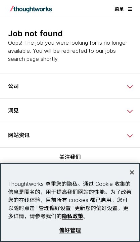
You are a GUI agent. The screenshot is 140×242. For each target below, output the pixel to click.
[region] (70, 202)
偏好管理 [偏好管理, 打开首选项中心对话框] (70, 230)
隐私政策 (72, 216)
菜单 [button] (123, 9)
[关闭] (132, 172)
